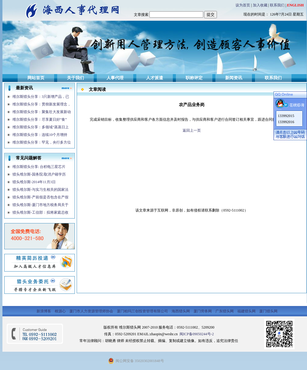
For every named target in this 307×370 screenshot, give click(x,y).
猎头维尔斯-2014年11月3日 (34, 182)
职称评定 (194, 78)
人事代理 (115, 78)
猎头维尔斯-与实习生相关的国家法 (40, 189)
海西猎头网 (181, 311)
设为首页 (242, 5)
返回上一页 (192, 130)
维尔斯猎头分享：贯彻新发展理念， (41, 104)
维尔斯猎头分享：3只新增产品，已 (40, 96)
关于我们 (75, 78)
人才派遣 (154, 78)
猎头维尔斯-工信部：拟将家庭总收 (40, 212)
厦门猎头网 (268, 311)
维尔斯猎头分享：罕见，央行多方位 (41, 142)
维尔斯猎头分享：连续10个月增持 (39, 135)
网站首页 (35, 78)
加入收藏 (260, 5)
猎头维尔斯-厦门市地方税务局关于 (40, 205)
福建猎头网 (246, 311)
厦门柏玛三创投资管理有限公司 (143, 311)
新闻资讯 (233, 78)
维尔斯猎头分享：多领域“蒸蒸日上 (40, 127)
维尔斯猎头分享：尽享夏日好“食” (39, 119)
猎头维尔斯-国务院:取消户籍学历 (39, 174)
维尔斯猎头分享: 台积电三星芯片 (38, 167)
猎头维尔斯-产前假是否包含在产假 (40, 197)
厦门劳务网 (203, 311)
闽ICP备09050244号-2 (196, 334)
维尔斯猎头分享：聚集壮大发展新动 (41, 112)
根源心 (61, 311)
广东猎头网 (225, 311)
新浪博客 (44, 311)
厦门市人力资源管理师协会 (91, 311)
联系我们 (277, 5)
